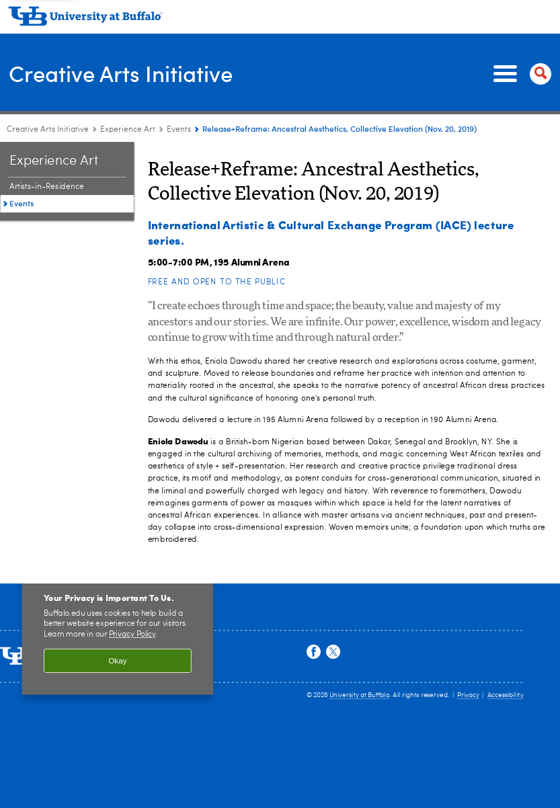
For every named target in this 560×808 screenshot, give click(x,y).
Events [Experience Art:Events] (179, 130)
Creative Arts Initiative (130, 72)
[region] (118, 631)
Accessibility (505, 695)
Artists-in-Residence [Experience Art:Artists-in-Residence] (46, 187)
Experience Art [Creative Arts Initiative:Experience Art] (127, 130)
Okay (117, 661)
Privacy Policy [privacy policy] (132, 635)
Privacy (468, 695)
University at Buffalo (359, 695)
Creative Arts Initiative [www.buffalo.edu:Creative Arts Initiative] (48, 130)
